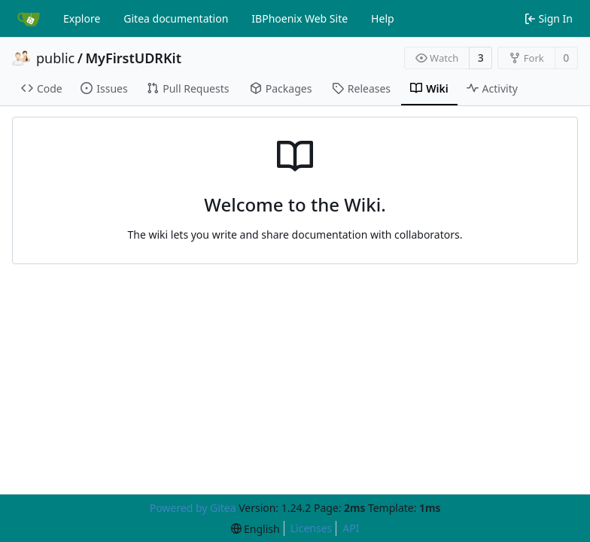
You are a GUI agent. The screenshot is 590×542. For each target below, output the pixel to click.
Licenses (311, 528)
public (55, 57)
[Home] (29, 18)
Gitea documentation (175, 18)
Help (382, 18)
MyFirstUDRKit (133, 57)
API (350, 528)
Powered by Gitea (193, 508)
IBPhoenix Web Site (299, 18)
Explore (81, 18)
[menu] (255, 529)
